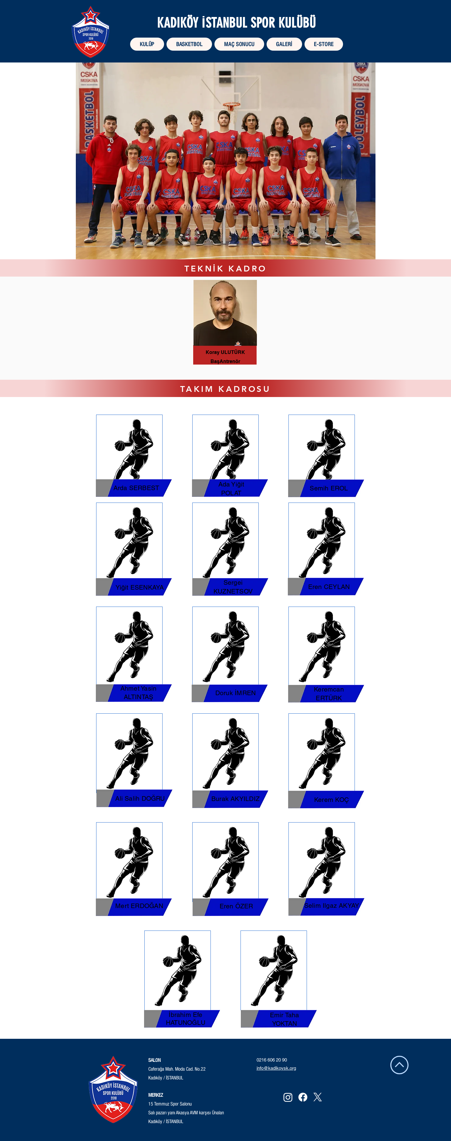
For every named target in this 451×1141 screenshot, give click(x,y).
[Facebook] (303, 1097)
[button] (189, 44)
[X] (318, 1097)
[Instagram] (288, 1097)
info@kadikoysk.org (276, 1068)
